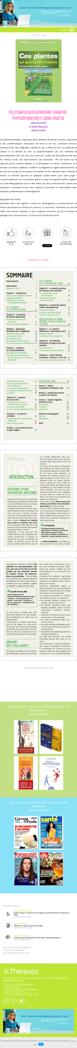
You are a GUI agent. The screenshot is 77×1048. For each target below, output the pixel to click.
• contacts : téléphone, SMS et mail (20, 994)
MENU (67, 29)
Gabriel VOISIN (21, 935)
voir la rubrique (38, 714)
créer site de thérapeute (14, 1037)
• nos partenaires (11, 986)
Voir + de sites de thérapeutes (17, 947)
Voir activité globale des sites (16, 952)
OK (41, 1044)
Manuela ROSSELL (23, 910)
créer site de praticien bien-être (35, 1037)
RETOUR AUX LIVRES (38, 35)
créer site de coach (55, 1037)
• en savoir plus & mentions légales (20, 989)
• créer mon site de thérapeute (18, 984)
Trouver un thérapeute (13, 950)
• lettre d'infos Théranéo (15, 991)
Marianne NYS (21, 923)
